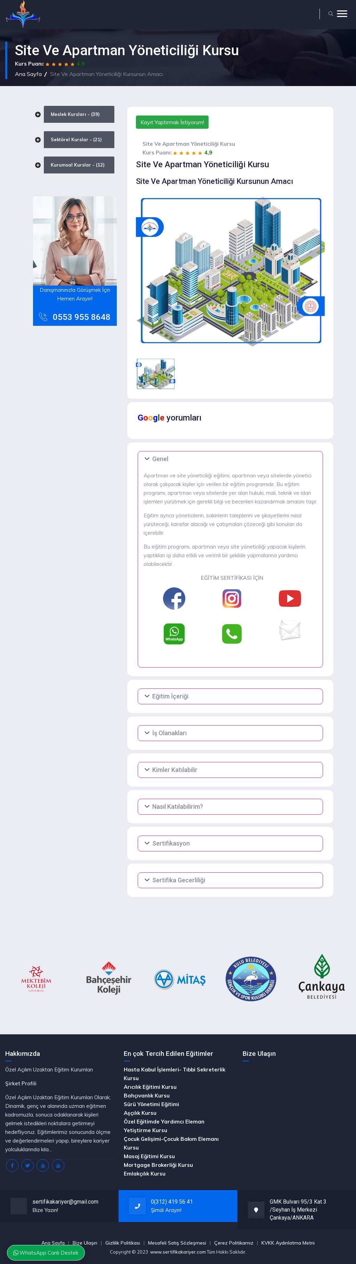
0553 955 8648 (82, 317)
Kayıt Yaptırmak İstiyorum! (172, 122)
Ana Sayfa (28, 73)
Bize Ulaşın (85, 1243)
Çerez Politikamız (233, 1243)
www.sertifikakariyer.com (178, 1252)
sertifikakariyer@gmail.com (65, 1201)
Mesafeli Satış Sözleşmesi (177, 1243)
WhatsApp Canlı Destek (46, 1252)
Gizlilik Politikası (122, 1243)
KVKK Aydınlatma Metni (288, 1243)
